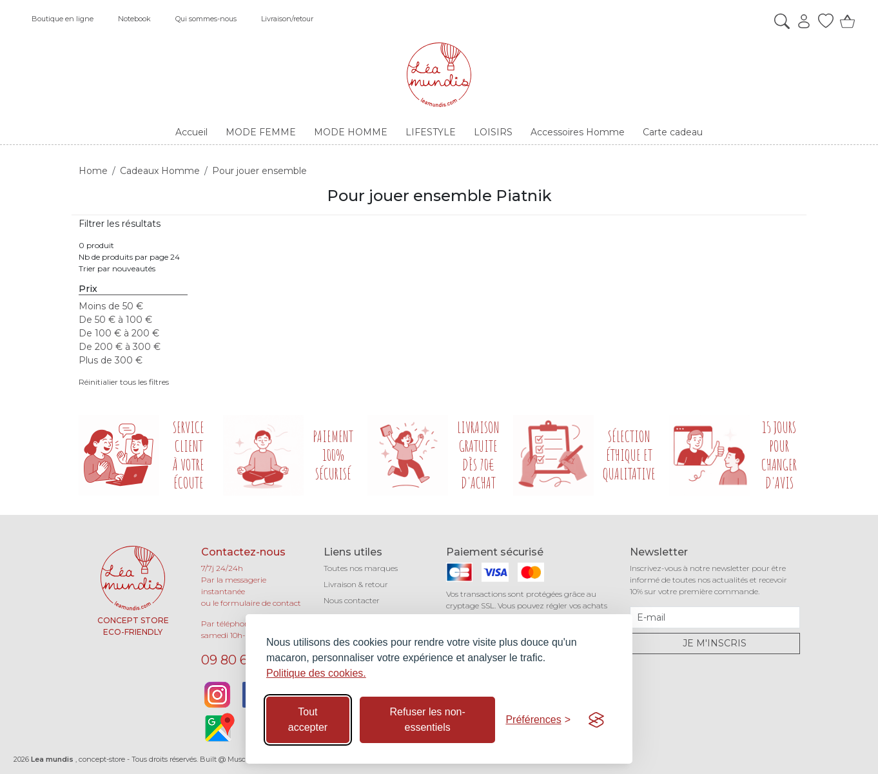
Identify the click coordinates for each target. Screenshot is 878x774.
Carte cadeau (673, 132)
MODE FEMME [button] (261, 132)
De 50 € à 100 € (115, 319)
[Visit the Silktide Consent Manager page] (596, 719)
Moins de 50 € (111, 306)
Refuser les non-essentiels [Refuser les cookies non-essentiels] (427, 719)
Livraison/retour (287, 18)
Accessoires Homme (578, 132)
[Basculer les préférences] (538, 719)
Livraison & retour (356, 584)
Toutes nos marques (361, 568)
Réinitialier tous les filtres (124, 382)
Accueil (191, 132)
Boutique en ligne (62, 18)
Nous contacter (352, 600)
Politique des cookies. (316, 673)
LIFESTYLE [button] (430, 132)
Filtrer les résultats (120, 223)
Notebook (134, 18)
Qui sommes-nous (206, 18)
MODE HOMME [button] (350, 132)
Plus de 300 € (110, 360)
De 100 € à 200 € (119, 333)
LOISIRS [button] (493, 132)
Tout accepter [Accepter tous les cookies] (307, 719)
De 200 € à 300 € (120, 347)
